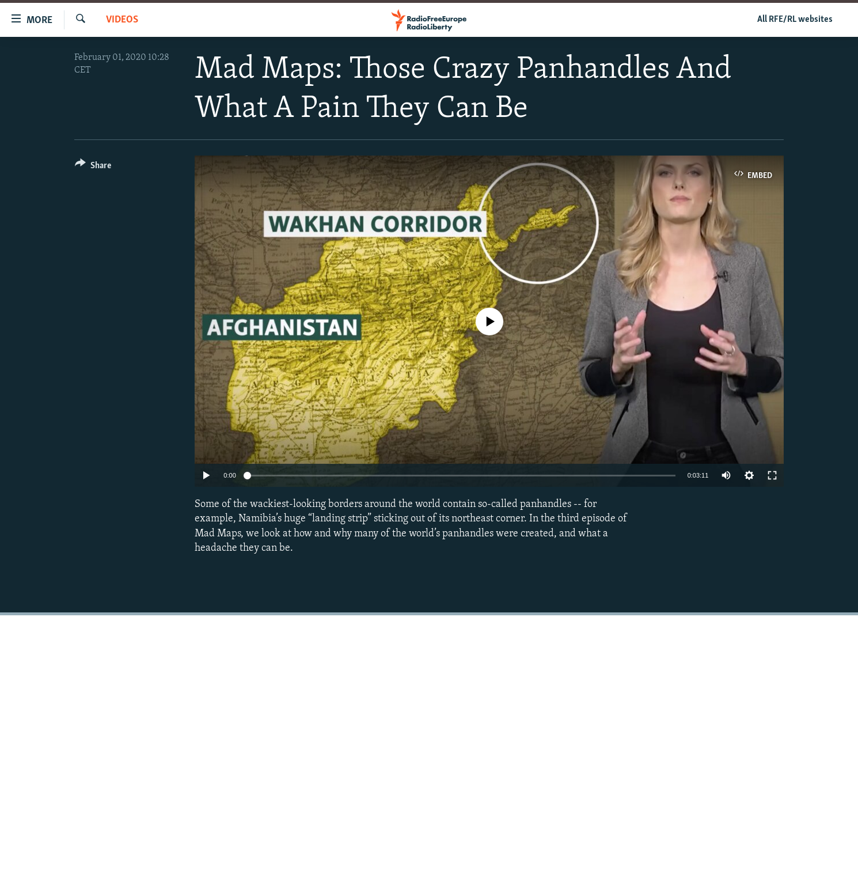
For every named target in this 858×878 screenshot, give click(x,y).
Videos (122, 19)
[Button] (93, 167)
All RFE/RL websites (795, 19)
